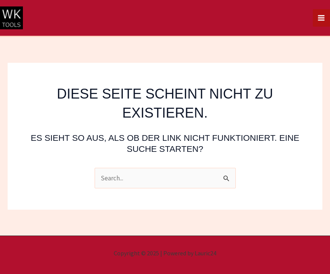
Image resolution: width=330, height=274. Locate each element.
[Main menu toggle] (321, 18)
